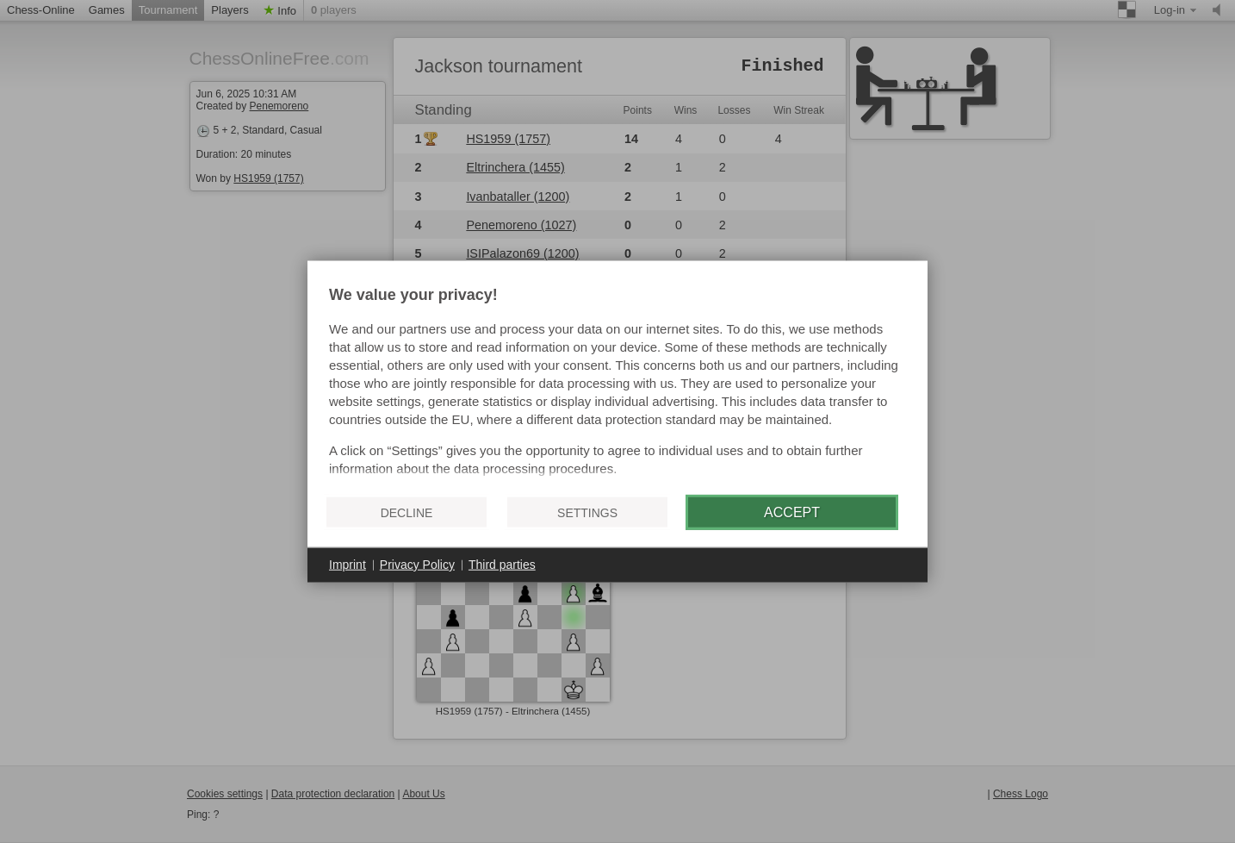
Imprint (347, 564)
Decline (407, 512)
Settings (587, 512)
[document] (617, 384)
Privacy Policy (417, 564)
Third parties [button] (502, 564)
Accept (792, 511)
